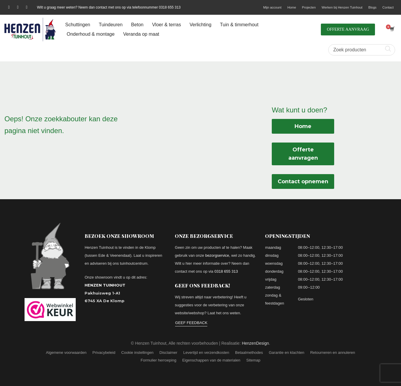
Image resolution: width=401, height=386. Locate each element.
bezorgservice (217, 255)
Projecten (309, 7)
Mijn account (272, 7)
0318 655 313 (226, 271)
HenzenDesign (255, 343)
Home (291, 7)
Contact (388, 7)
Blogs (372, 7)
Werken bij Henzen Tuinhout (342, 7)
